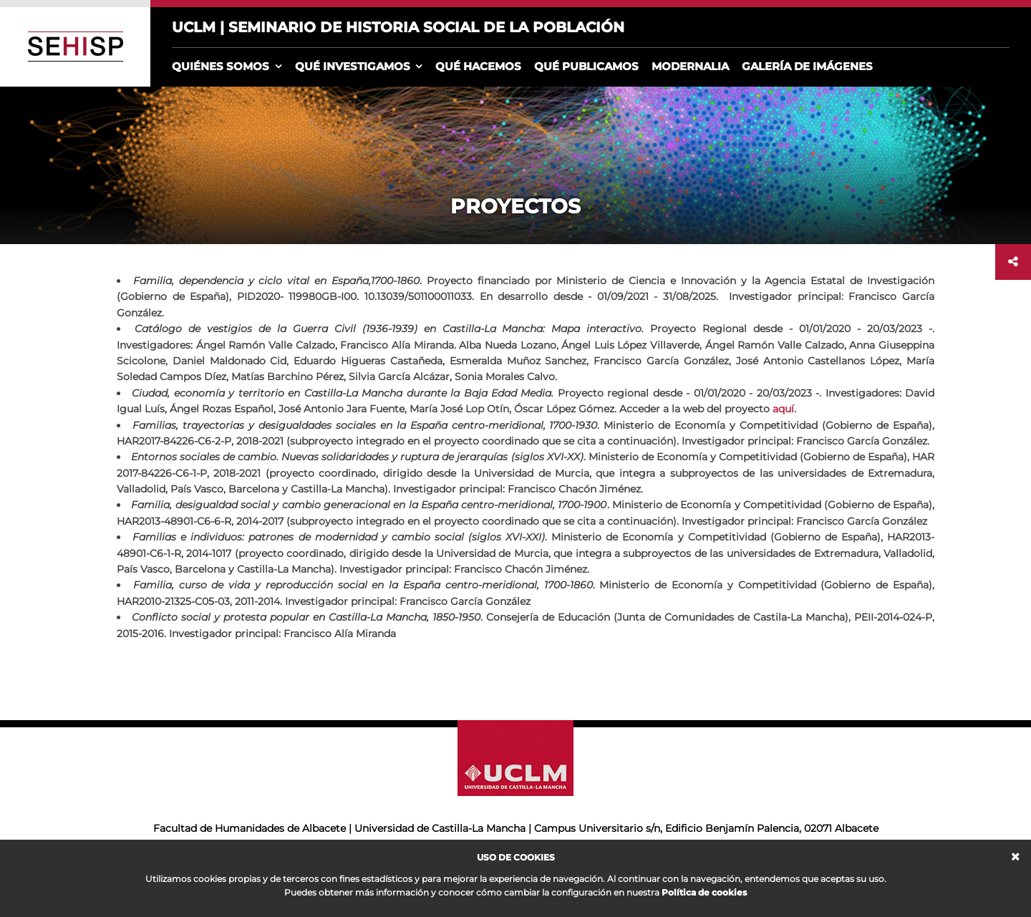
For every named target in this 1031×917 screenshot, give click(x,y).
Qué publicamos (586, 66)
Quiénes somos (220, 66)
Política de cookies (704, 892)
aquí (783, 408)
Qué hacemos (478, 66)
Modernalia (690, 66)
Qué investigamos (352, 66)
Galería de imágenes (807, 66)
